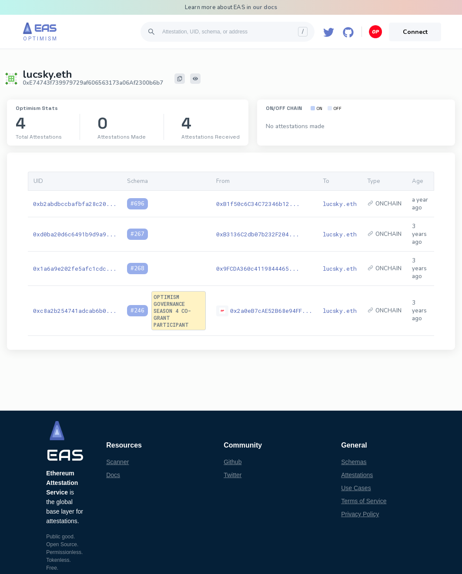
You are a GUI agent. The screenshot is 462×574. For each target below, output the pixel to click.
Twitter (232, 474)
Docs (113, 474)
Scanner (117, 461)
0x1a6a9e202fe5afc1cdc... (75, 268)
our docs (265, 7)
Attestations (357, 474)
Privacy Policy (360, 514)
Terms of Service (363, 501)
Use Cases (356, 487)
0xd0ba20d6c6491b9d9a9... (75, 234)
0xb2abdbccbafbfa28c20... (75, 204)
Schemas (353, 461)
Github (232, 461)
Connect (415, 32)
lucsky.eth (340, 204)
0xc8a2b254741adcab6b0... (75, 311)
